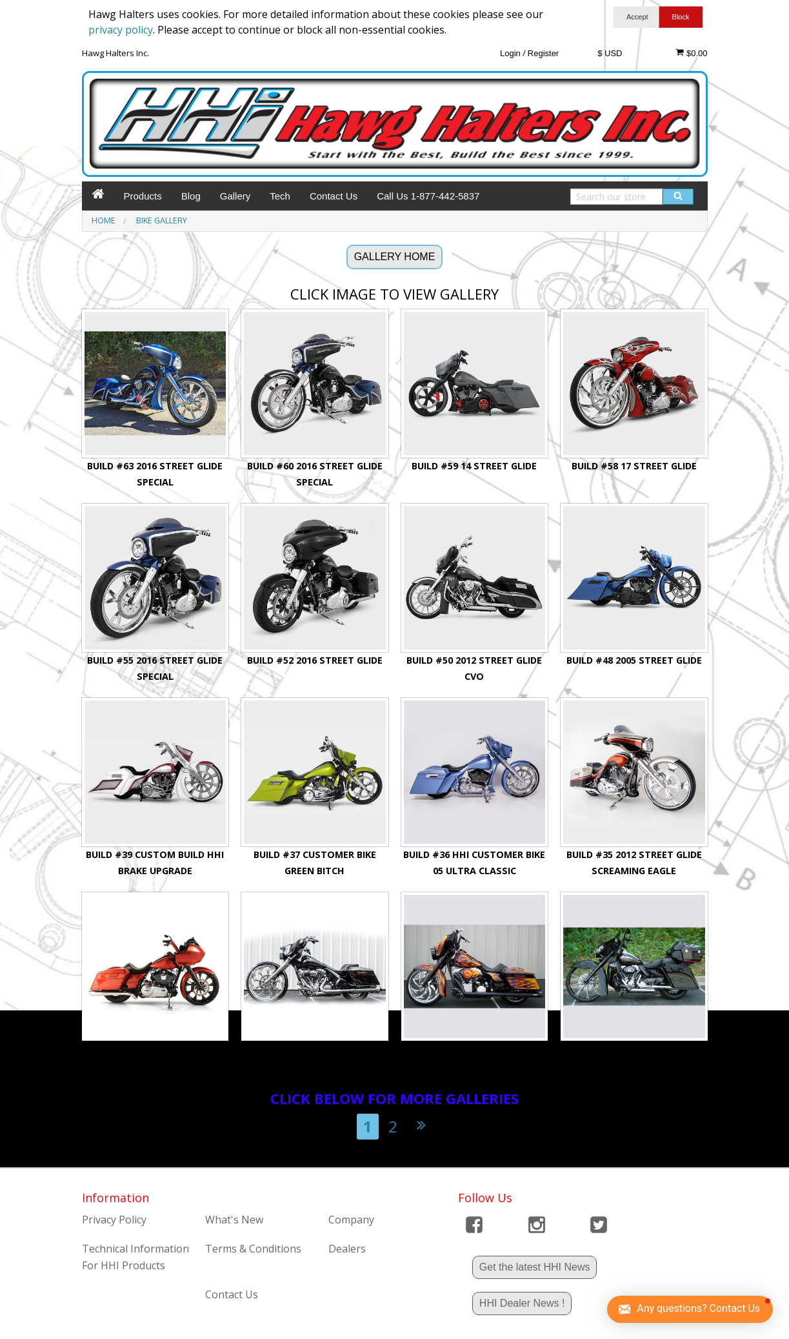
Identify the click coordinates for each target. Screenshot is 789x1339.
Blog (191, 195)
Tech (280, 195)
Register (543, 53)
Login (510, 53)
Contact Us (333, 195)
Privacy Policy (114, 1219)
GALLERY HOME (394, 256)
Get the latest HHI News (534, 1267)
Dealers (347, 1249)
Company (351, 1219)
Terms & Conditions (253, 1249)
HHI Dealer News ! (521, 1303)
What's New (234, 1219)
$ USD (609, 53)
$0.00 (691, 53)
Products (143, 195)
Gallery (235, 195)
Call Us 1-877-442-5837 (428, 195)
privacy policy (120, 30)
